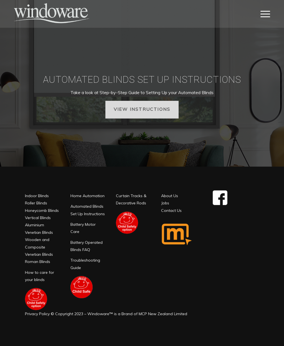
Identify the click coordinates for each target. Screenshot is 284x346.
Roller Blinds (36, 202)
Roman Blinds (37, 261)
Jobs (165, 202)
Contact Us (171, 210)
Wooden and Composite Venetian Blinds (39, 247)
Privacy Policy (37, 313)
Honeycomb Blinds (42, 210)
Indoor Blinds (37, 195)
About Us (169, 195)
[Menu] (263, 14)
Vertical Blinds (38, 217)
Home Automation (87, 195)
